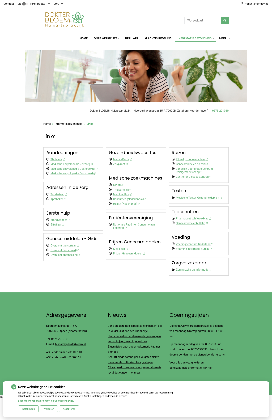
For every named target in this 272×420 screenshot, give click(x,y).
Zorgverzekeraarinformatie (193, 263)
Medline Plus (122, 188)
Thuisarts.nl (121, 183)
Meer (223, 38)
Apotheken (58, 193)
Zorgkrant (120, 158)
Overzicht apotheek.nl (64, 248)
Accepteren (69, 409)
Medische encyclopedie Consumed (72, 167)
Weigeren (49, 409)
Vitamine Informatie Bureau (194, 242)
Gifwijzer (57, 218)
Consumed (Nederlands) (129, 193)
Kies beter (120, 242)
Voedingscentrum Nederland (194, 238)
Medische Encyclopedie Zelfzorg (71, 158)
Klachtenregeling (158, 38)
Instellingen (28, 409)
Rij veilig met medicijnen (192, 153)
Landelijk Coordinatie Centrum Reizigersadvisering (194, 164)
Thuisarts (57, 153)
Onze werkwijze (105, 38)
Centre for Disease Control (193, 170)
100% (55, 3)
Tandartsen (58, 188)
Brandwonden (60, 213)
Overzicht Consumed (64, 244)
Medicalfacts (122, 153)
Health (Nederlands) (126, 197)
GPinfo (118, 179)
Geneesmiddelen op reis (192, 158)
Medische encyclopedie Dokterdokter (74, 162)
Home (84, 38)
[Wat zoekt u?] (202, 20)
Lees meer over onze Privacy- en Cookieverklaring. (46, 400)
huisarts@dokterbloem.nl (70, 338)
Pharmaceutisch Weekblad (193, 212)
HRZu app (131, 38)
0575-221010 (59, 333)
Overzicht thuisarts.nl (64, 239)
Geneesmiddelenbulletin (192, 217)
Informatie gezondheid (194, 38)
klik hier (208, 361)
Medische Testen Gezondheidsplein (199, 191)
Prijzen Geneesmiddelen (129, 247)
